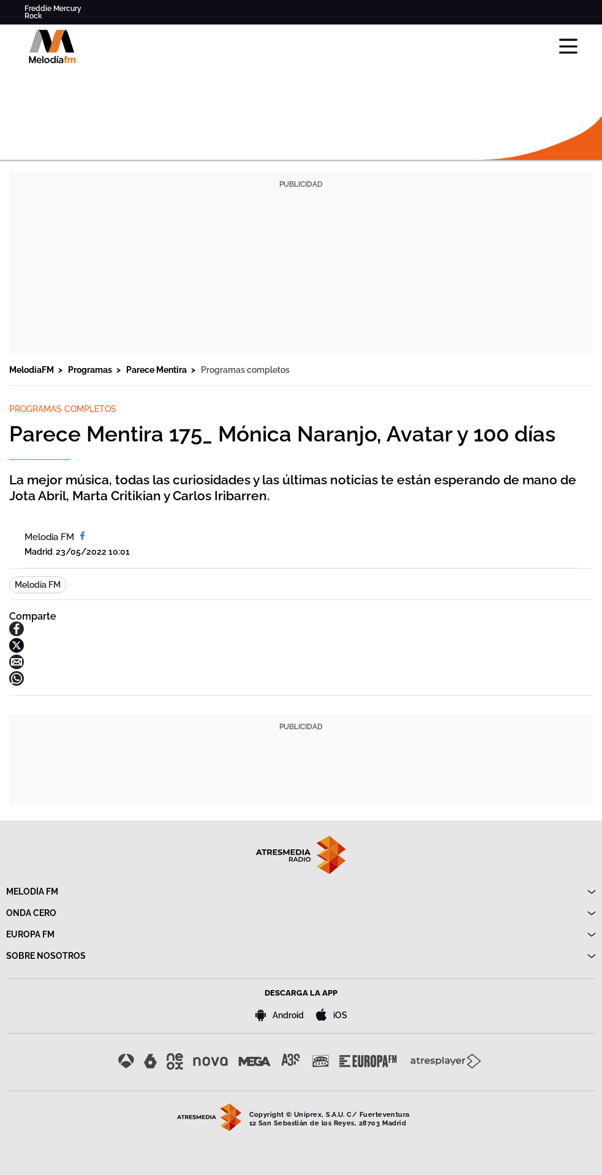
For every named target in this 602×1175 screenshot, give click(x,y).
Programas (91, 370)
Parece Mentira (157, 370)
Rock (33, 16)
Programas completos (245, 370)
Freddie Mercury (52, 8)
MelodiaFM (32, 370)
